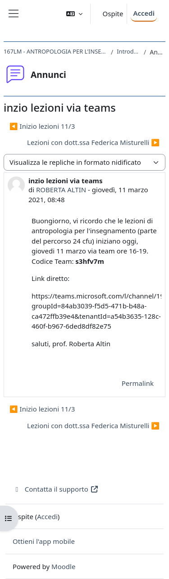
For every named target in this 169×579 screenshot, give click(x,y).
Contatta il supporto (56, 488)
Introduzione (128, 51)
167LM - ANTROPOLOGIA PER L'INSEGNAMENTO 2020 (55, 51)
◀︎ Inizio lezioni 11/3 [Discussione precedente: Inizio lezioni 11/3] (42, 126)
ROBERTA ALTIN (61, 189)
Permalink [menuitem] (138, 383)
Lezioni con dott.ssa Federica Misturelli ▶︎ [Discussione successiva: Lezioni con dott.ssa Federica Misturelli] (93, 142)
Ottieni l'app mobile (44, 541)
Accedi (144, 13)
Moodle (63, 566)
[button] (74, 13)
